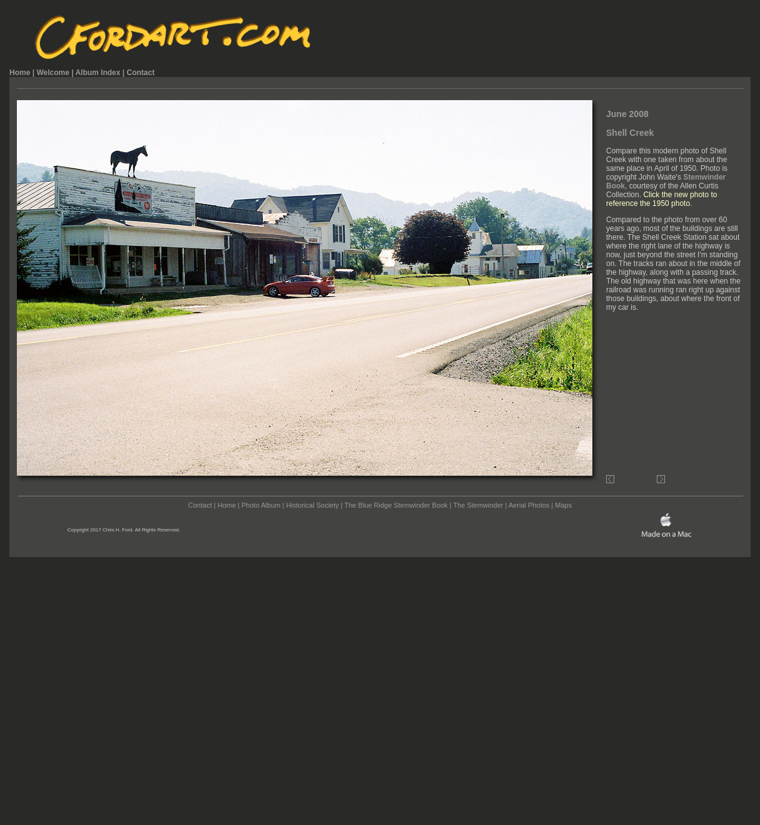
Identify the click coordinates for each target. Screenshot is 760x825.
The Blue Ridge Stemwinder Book (396, 505)
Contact (140, 72)
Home (19, 72)
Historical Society (312, 505)
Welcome (52, 72)
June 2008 (627, 114)
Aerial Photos (529, 505)
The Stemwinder (478, 505)
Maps (563, 505)
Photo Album (260, 505)
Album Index (97, 72)
